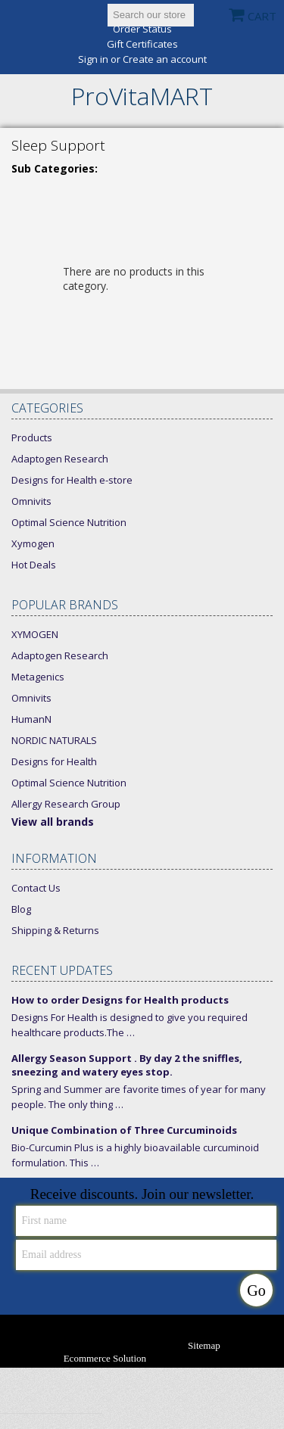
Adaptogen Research (59, 458)
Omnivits (31, 501)
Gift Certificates (142, 44)
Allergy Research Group (65, 804)
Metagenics (37, 676)
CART (262, 15)
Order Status (142, 29)
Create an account (165, 59)
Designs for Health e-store (72, 480)
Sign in (93, 59)
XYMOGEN (34, 634)
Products (31, 437)
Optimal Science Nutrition (68, 522)
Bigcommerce (200, 1359)
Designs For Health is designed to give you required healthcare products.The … (129, 1024)
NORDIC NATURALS (54, 740)
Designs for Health (54, 761)
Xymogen (33, 543)
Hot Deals (33, 564)
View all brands (52, 821)
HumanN (31, 719)
